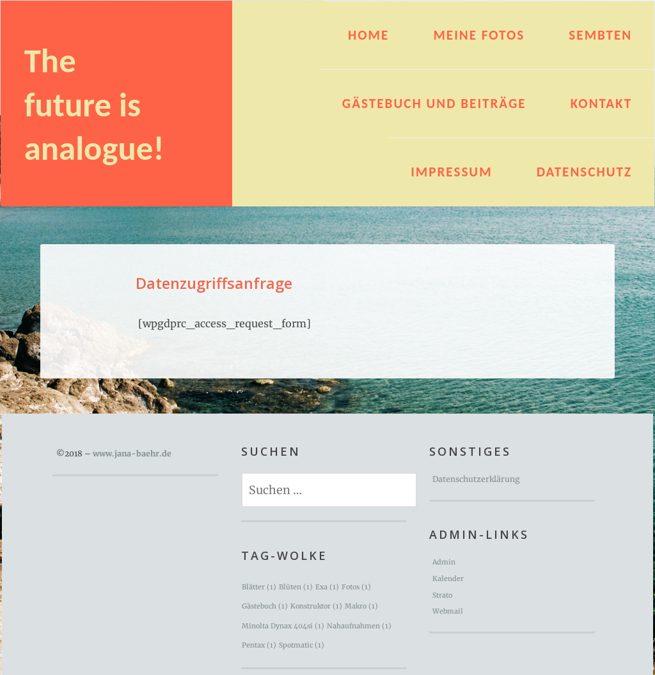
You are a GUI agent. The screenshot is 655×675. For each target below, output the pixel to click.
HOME (368, 35)
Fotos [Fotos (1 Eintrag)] (356, 587)
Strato (442, 595)
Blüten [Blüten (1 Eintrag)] (296, 587)
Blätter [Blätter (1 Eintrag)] (259, 587)
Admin (443, 562)
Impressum (451, 172)
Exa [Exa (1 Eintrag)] (327, 587)
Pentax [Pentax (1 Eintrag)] (259, 645)
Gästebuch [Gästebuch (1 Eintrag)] (265, 606)
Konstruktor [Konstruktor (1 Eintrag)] (316, 606)
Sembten (600, 35)
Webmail (447, 611)
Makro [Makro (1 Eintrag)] (361, 606)
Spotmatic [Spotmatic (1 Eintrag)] (301, 645)
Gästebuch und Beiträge (434, 103)
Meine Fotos (479, 35)
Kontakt (601, 103)
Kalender (448, 579)
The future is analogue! (94, 104)
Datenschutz (584, 172)
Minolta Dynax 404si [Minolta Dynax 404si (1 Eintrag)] (283, 626)
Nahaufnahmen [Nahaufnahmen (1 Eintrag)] (359, 626)
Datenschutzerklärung (475, 479)
